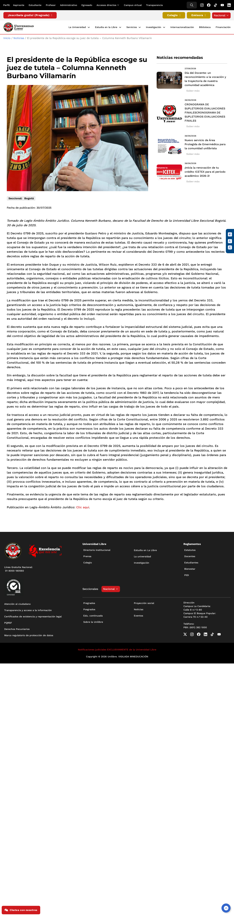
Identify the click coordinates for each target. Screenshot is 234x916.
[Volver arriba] (226, 908)
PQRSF (8, 622)
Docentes (189, 555)
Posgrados (89, 608)
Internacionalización (182, 27)
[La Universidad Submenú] (89, 27)
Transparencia (154, 5)
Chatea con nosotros (21, 910)
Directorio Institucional (96, 549)
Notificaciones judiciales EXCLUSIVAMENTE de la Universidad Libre (117, 649)
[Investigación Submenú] (164, 27)
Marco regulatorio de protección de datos (28, 634)
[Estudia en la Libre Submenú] (120, 27)
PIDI (186, 574)
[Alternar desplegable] (119, 5)
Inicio (7, 37)
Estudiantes (191, 562)
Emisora (198, 15)
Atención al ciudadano (17, 603)
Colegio (174, 15)
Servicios (131, 27)
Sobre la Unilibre (93, 621)
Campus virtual (133, 5)
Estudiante (35, 5)
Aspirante (18, 5)
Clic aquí (82, 506)
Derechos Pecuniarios (17, 628)
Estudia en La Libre (145, 549)
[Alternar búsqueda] (191, 5)
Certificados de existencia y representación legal (33, 616)
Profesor (51, 5)
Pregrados (89, 602)
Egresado (87, 5)
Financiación (223, 27)
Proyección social (144, 602)
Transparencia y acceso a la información (28, 609)
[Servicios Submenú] (139, 27)
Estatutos (189, 549)
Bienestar (189, 568)
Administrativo (68, 5)
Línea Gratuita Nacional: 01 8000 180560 (18, 568)
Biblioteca (205, 27)
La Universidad (77, 27)
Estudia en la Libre (106, 27)
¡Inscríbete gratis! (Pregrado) (30, 15)
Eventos (138, 615)
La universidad (142, 556)
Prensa (87, 555)
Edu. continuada (93, 615)
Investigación (153, 27)
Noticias (18, 37)
